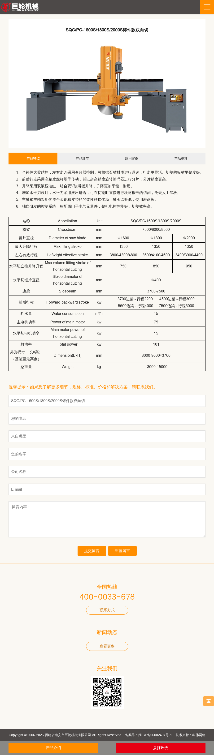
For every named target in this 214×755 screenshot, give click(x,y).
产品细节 (82, 158)
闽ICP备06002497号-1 (155, 735)
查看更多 (107, 646)
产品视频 (181, 158)
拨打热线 (160, 748)
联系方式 (107, 610)
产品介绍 (53, 748)
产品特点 (33, 158)
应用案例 (131, 158)
